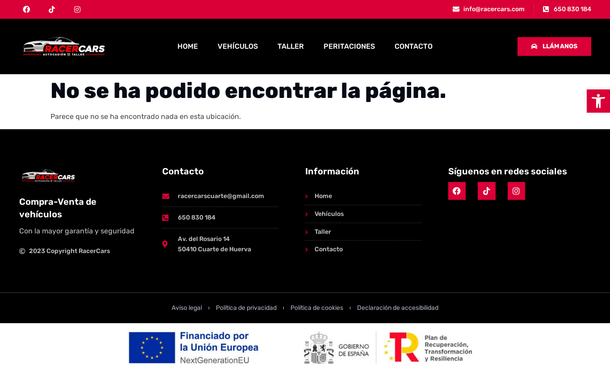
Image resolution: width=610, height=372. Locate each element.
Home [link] (187, 46)
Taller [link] (291, 46)
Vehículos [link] (238, 46)
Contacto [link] (414, 46)
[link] (598, 101)
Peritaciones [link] (349, 46)
